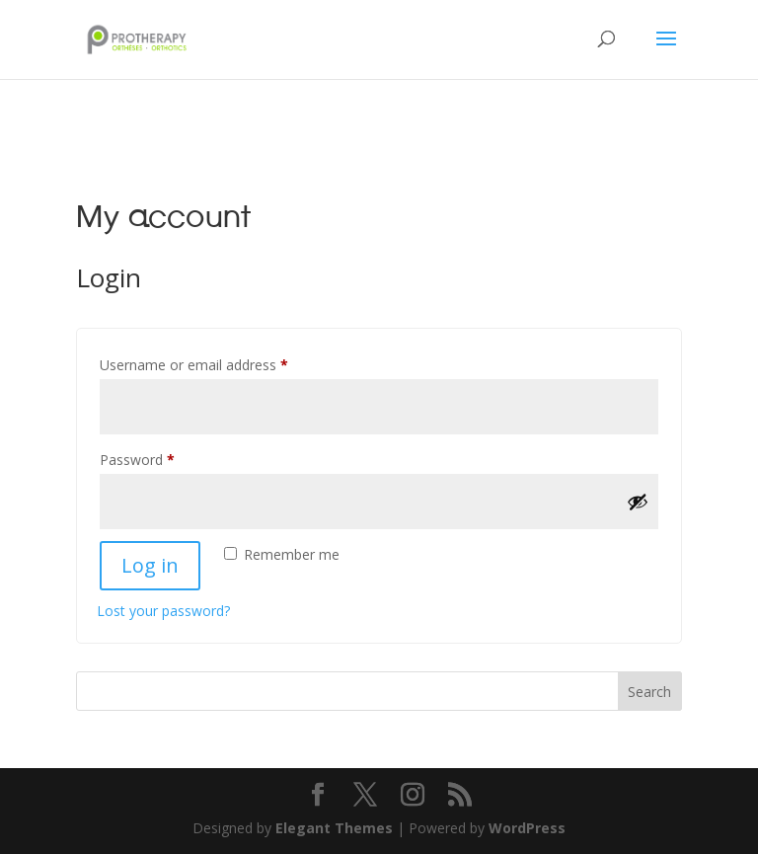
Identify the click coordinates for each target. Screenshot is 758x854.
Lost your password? (163, 610)
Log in (150, 565)
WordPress (527, 827)
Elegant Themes (334, 827)
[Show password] (637, 501)
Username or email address (221, 362)
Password (165, 457)
